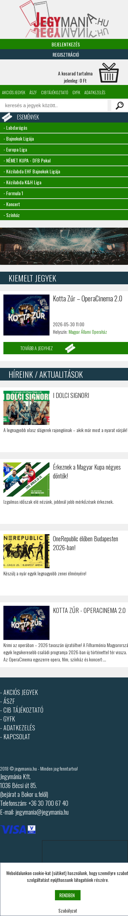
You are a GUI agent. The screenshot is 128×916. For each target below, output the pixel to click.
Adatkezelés (94, 92)
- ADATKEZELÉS (17, 727)
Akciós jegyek (13, 92)
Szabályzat (67, 910)
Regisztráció (66, 54)
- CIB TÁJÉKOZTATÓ (21, 709)
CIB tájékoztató (54, 92)
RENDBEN (67, 895)
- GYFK (7, 718)
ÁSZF (33, 92)
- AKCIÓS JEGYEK (19, 692)
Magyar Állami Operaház (88, 331)
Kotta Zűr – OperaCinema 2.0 (87, 298)
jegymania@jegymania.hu (42, 811)
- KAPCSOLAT (15, 736)
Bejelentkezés (66, 44)
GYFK (76, 92)
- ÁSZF (7, 701)
